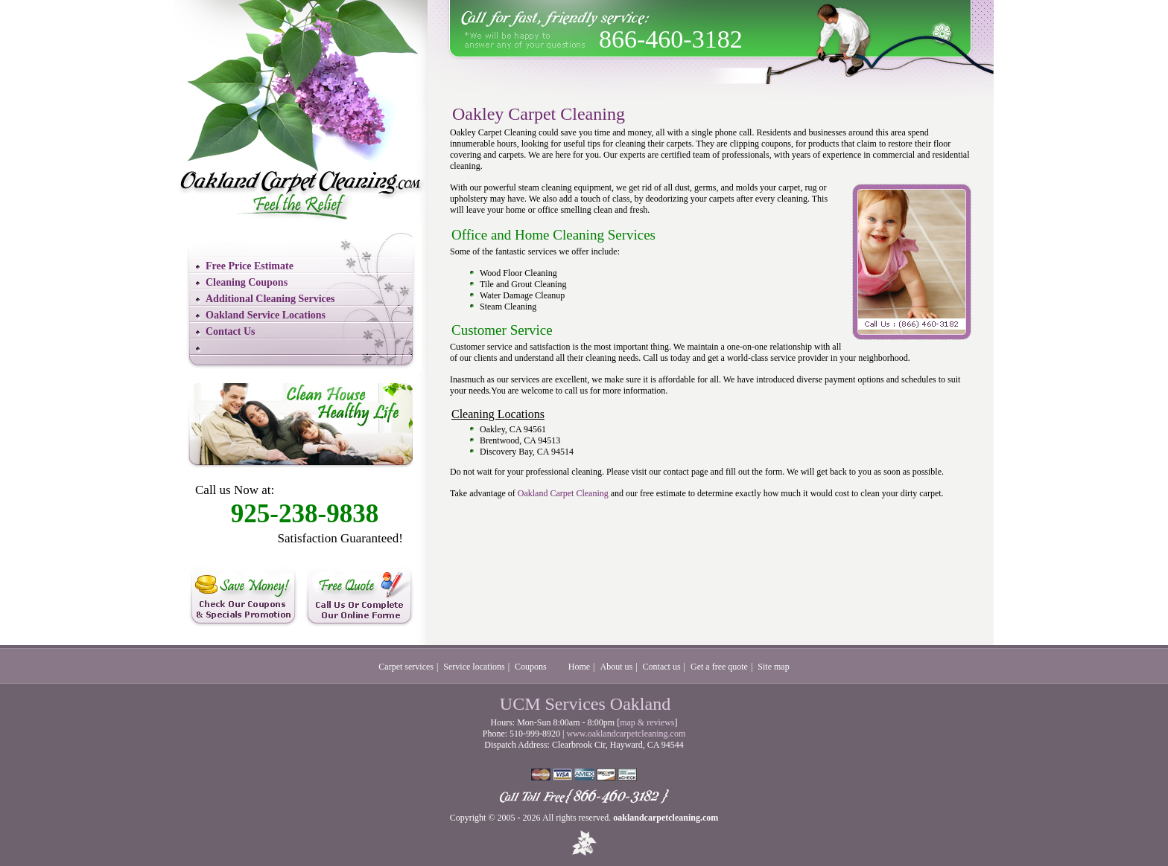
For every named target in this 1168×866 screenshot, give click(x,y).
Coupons (531, 666)
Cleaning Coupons (247, 282)
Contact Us (231, 331)
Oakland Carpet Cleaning (563, 493)
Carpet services (406, 666)
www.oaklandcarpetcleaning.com (625, 733)
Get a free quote (719, 666)
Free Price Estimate (249, 266)
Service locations (473, 666)
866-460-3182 (671, 39)
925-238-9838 (304, 513)
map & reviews (647, 722)
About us (616, 666)
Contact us (662, 666)
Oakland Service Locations (266, 315)
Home (579, 666)
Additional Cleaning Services (270, 298)
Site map (773, 666)
